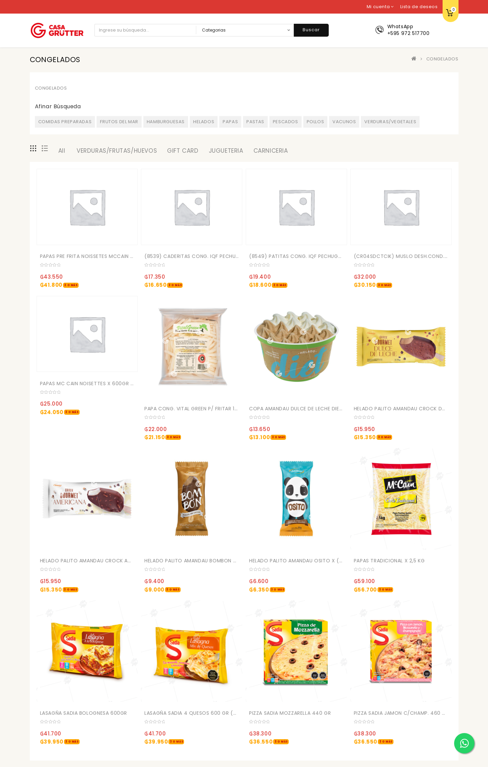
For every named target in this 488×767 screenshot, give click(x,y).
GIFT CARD (182, 151)
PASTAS (255, 121)
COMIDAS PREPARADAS (65, 121)
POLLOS (315, 121)
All (61, 151)
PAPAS (230, 121)
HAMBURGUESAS (166, 121)
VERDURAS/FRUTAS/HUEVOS (117, 151)
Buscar (311, 29)
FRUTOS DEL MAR (119, 121)
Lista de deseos (419, 6)
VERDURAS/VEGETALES (390, 121)
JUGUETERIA (226, 151)
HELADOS (203, 121)
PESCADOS (285, 121)
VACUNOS (344, 121)
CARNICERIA (270, 151)
